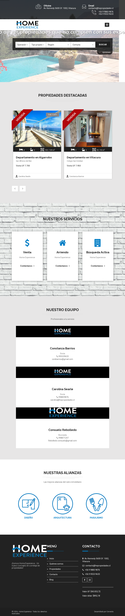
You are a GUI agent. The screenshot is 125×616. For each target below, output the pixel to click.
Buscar (103, 44)
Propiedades (55, 569)
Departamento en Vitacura (84, 157)
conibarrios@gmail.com (62, 359)
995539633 (62, 356)
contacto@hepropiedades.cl (97, 565)
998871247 (62, 438)
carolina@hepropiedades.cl (62, 400)
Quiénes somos (56, 564)
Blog (51, 579)
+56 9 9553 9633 (92, 574)
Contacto (53, 574)
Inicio (51, 558)
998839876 (62, 397)
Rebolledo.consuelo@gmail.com (62, 441)
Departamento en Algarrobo (34, 157)
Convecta (110, 612)
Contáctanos (26, 266)
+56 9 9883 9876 (92, 570)
